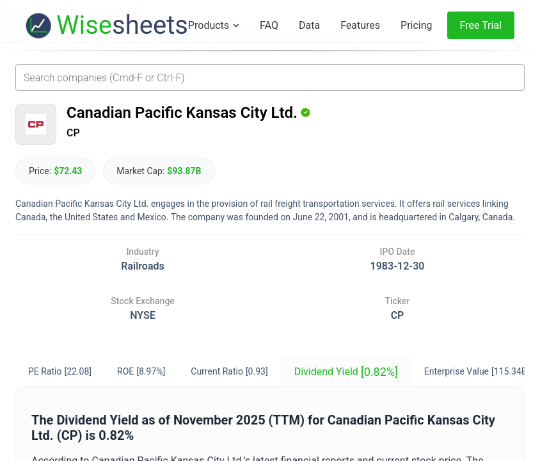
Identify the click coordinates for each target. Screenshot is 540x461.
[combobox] (270, 77)
